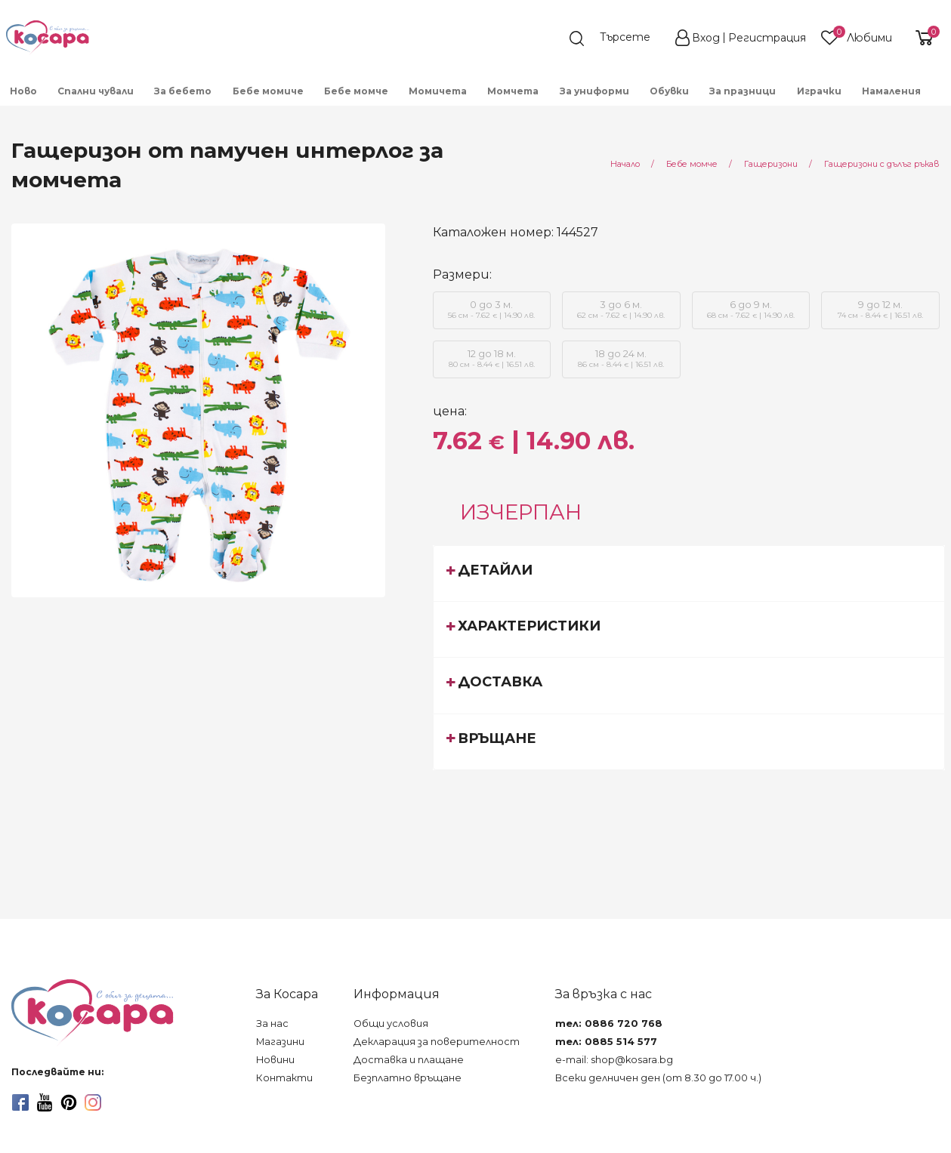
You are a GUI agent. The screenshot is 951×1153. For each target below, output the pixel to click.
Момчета (513, 91)
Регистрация (767, 37)
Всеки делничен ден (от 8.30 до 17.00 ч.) (658, 1078)
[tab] (689, 573)
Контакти (284, 1078)
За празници (742, 91)
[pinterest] (69, 1102)
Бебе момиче (268, 91)
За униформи (594, 91)
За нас (272, 1023)
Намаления (891, 91)
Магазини (280, 1041)
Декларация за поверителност (437, 1041)
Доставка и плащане (409, 1059)
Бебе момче (356, 91)
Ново (23, 91)
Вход (706, 37)
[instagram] (93, 1102)
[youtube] (45, 1102)
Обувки (669, 91)
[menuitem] (24, 90)
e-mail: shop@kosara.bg (614, 1059)
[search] (617, 38)
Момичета (438, 91)
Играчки (819, 91)
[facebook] (20, 1102)
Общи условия (391, 1023)
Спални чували (95, 91)
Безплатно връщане (408, 1078)
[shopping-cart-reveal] (922, 38)
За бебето (183, 91)
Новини (275, 1059)
